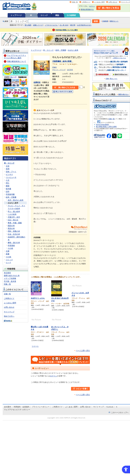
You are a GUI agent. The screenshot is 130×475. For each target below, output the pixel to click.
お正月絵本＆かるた (84, 25)
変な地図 (28, 25)
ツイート (35, 346)
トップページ (16, 15)
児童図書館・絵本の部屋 (62, 61)
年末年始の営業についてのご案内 (66, 30)
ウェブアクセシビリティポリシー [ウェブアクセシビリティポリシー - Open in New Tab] (17, 410)
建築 (7, 186)
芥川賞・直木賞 (10, 281)
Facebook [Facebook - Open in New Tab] (109, 407)
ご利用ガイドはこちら (119, 58)
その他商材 (71, 15)
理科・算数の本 (14, 231)
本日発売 (7, 273)
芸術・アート (11, 172)
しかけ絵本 (12, 214)
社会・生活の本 (14, 234)
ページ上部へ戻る (83, 351)
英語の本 (11, 228)
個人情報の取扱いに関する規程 (106, 126)
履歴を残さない (123, 94)
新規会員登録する (87, 9)
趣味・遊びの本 (14, 243)
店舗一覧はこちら (111, 78)
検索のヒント (114, 21)
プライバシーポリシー (40, 407)
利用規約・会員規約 (21, 407)
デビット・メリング (59, 69)
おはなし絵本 (13, 203)
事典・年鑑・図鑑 (15, 223)
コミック (44, 15)
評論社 (54, 67)
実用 (7, 169)
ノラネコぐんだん (51, 25)
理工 (7, 183)
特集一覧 (7, 284)
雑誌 (57, 15)
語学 (7, 192)
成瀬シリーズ (38, 25)
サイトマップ (125, 2)
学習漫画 (11, 246)
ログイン (92, 6)
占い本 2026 (64, 25)
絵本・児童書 (11, 197)
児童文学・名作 (14, 217)
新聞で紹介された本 (12, 276)
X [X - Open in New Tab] (116, 407)
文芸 (7, 166)
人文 (7, 180)
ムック (8, 262)
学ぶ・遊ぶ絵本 (14, 211)
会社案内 (7, 407)
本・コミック (9, 163)
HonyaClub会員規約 (102, 124)
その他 (10, 248)
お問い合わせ (112, 2)
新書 (7, 254)
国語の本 (11, 226)
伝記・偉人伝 (13, 220)
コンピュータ (11, 177)
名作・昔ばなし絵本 (15, 200)
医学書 (8, 189)
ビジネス (9, 174)
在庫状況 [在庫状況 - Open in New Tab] (37, 82)
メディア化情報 (10, 278)
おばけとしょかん (38, 298)
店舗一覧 (75, 2)
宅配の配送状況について (16, 61)
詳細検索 (105, 21)
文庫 (7, 251)
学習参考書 (10, 194)
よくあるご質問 (99, 2)
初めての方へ (9, 316)
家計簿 (72, 25)
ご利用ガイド (86, 2)
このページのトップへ (120, 413)
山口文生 (70, 69)
